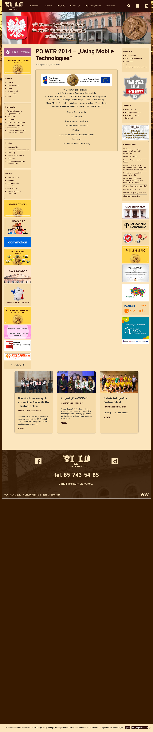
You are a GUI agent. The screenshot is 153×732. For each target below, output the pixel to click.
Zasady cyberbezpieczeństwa (18, 150)
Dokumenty (129, 118)
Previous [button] (4, 28)
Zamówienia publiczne (15, 125)
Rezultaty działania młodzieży (76, 143)
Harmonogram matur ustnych (136, 67)
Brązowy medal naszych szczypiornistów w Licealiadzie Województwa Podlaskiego (134, 168)
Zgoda (127, 728)
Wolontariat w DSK (14, 128)
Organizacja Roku (93, 6)
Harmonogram (130, 56)
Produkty (76, 130)
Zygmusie (11, 116)
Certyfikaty (76, 139)
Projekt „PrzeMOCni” (131, 157)
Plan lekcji (11, 153)
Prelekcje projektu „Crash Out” (134, 193)
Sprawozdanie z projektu (76, 121)
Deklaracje (129, 61)
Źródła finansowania (76, 112)
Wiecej (21, 428)
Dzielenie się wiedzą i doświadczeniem (76, 134)
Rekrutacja (75, 6)
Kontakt (10, 83)
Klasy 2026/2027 (130, 110)
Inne (126, 64)
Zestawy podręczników (15, 155)
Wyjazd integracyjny (14, 111)
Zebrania (10, 180)
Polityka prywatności (139, 728)
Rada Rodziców (13, 177)
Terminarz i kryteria (132, 115)
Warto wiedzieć (12, 189)
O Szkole (48, 6)
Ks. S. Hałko (11, 94)
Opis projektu (76, 116)
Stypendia (11, 158)
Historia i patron (13, 85)
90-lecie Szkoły (12, 91)
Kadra (9, 97)
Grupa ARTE (11, 119)
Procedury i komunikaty (133, 58)
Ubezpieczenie (13, 183)
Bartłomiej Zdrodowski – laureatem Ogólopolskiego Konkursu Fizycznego (133, 181)
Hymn (9, 88)
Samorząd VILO (13, 147)
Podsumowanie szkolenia (76, 125)
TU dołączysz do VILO (133, 112)
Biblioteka (110, 6)
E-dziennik (34, 6)
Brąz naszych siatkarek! (131, 189)
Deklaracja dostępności (16, 122)
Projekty (61, 6)
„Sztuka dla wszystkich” (131, 196)
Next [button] (148, 28)
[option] (76, 28)
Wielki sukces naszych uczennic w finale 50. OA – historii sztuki (133, 151)
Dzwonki (10, 186)
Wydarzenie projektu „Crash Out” (135, 186)
